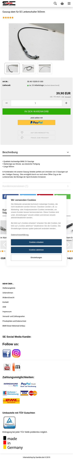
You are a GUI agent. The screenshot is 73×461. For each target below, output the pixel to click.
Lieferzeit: (6, 85)
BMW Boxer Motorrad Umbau (13, 326)
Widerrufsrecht (8, 297)
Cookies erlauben (36, 242)
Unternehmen (7, 293)
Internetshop (28, 457)
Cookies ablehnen (36, 250)
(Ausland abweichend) (51, 85)
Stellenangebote (8, 288)
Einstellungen (36, 258)
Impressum (7, 312)
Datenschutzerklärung (19, 235)
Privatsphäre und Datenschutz (14, 321)
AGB (4, 307)
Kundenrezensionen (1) (15, 186)
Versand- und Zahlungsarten (13, 316)
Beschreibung (10, 152)
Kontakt (5, 302)
